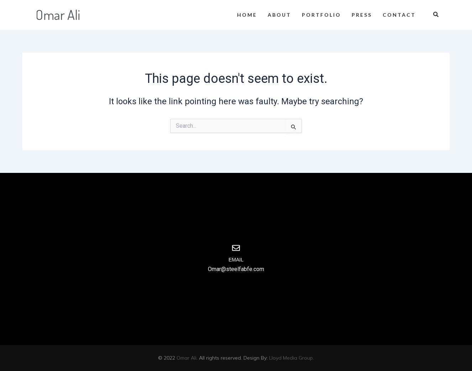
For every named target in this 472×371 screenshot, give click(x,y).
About (279, 15)
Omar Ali (186, 358)
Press (362, 15)
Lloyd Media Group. (291, 358)
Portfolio (321, 15)
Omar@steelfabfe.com (236, 269)
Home (247, 15)
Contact (399, 15)
